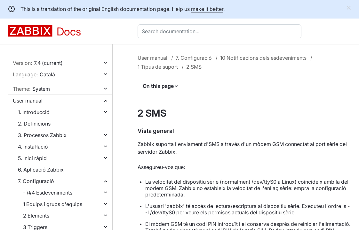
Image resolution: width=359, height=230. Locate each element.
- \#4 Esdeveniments (47, 192)
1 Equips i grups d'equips (52, 204)
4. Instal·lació (33, 146)
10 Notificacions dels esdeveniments (263, 58)
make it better (207, 9)
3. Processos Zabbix (42, 135)
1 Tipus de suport (158, 67)
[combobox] (221, 31)
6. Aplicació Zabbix (41, 169)
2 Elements (36, 215)
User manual (28, 100)
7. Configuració (36, 181)
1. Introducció (34, 112)
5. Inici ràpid (32, 158)
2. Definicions (34, 123)
